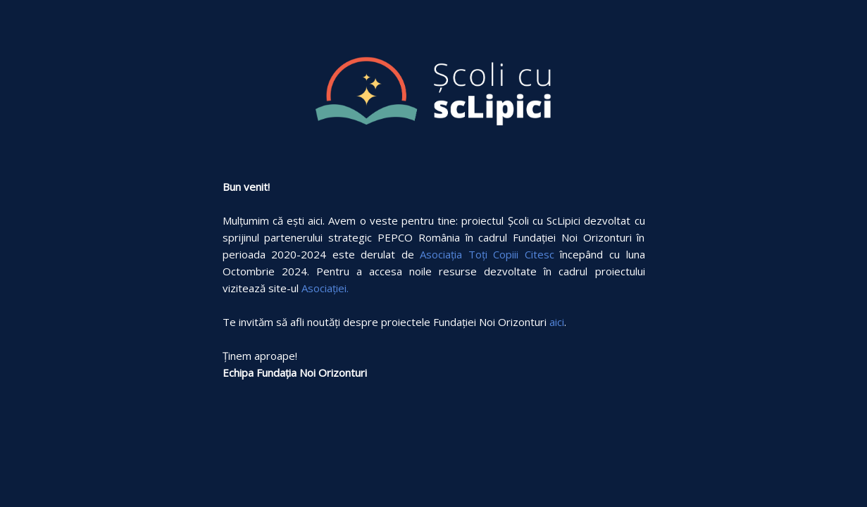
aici (556, 322)
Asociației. (325, 288)
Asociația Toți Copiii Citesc (487, 254)
